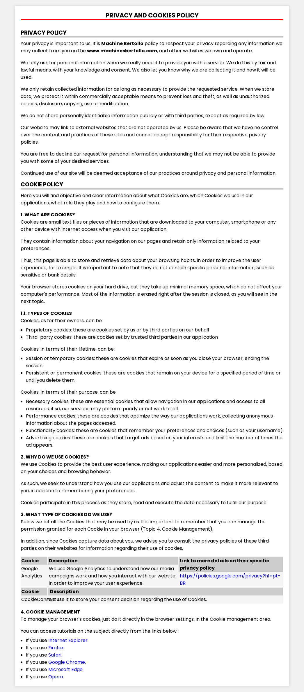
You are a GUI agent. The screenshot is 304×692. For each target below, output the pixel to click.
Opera (55, 676)
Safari (54, 655)
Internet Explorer (68, 640)
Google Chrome (66, 662)
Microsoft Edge (65, 669)
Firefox (56, 647)
